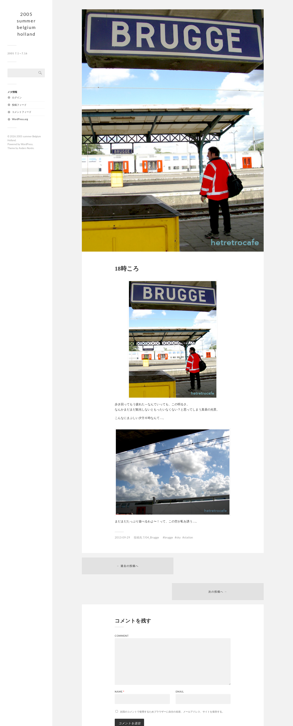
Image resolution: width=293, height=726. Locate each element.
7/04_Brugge (151, 537)
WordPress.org (20, 119)
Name (119, 666)
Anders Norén (26, 148)
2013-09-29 (122, 537)
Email (180, 666)
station (188, 537)
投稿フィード (19, 105)
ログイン (17, 98)
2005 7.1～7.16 (17, 53)
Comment (122, 610)
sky (178, 537)
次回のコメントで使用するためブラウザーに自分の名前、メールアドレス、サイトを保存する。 (172, 686)
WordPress (27, 144)
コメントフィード (21, 112)
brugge (168, 537)
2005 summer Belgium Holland (26, 24)
